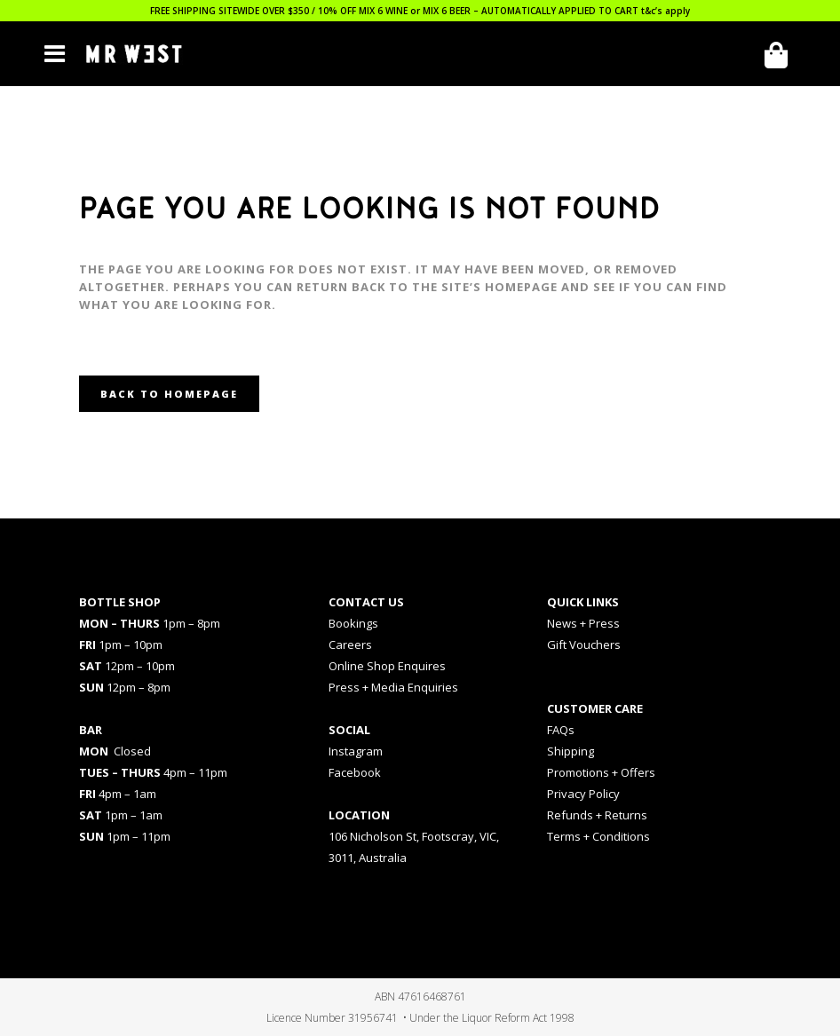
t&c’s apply (665, 10)
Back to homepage (169, 393)
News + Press (583, 623)
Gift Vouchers (584, 644)
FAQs (561, 730)
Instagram (356, 751)
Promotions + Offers (601, 772)
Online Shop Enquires (387, 666)
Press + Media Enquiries (393, 687)
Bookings (353, 623)
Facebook (355, 772)
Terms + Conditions (598, 836)
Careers (350, 644)
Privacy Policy (583, 794)
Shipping (570, 751)
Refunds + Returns (597, 815)
